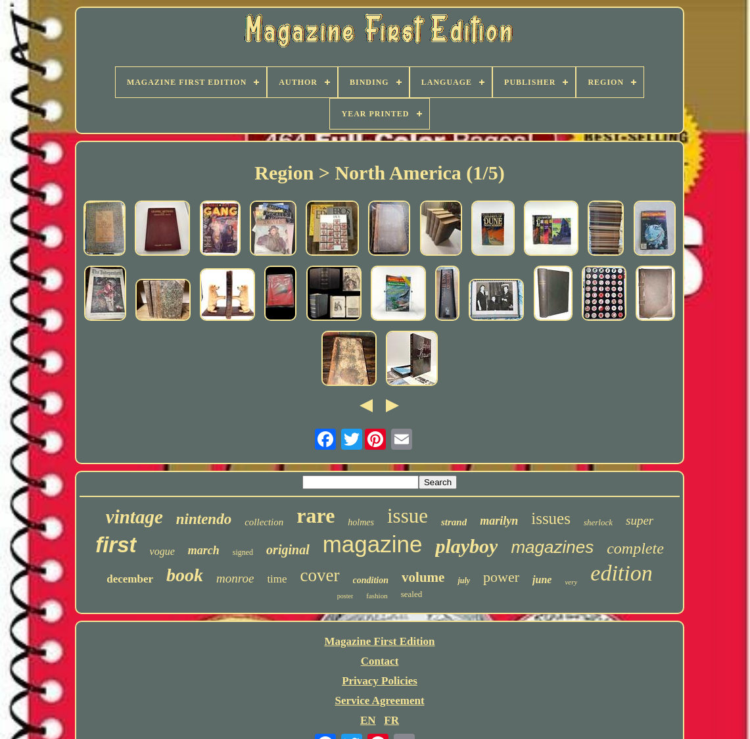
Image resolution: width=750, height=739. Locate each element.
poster (345, 596)
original (288, 549)
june (541, 579)
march (204, 550)
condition (370, 580)
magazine (373, 544)
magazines (552, 547)
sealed (411, 594)
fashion (376, 596)
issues (551, 518)
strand (454, 522)
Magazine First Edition (379, 641)
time (277, 579)
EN (368, 720)
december (129, 579)
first (115, 545)
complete (635, 548)
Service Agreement (379, 700)
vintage (134, 516)
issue (407, 515)
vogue (162, 551)
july (463, 580)
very (571, 582)
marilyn (499, 520)
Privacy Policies (379, 681)
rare (315, 515)
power (501, 577)
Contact (380, 661)
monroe (235, 578)
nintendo (203, 519)
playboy (466, 546)
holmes (361, 522)
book (184, 575)
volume (423, 577)
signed (243, 552)
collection (264, 522)
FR (391, 720)
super (639, 520)
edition (621, 573)
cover (320, 575)
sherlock (598, 522)
